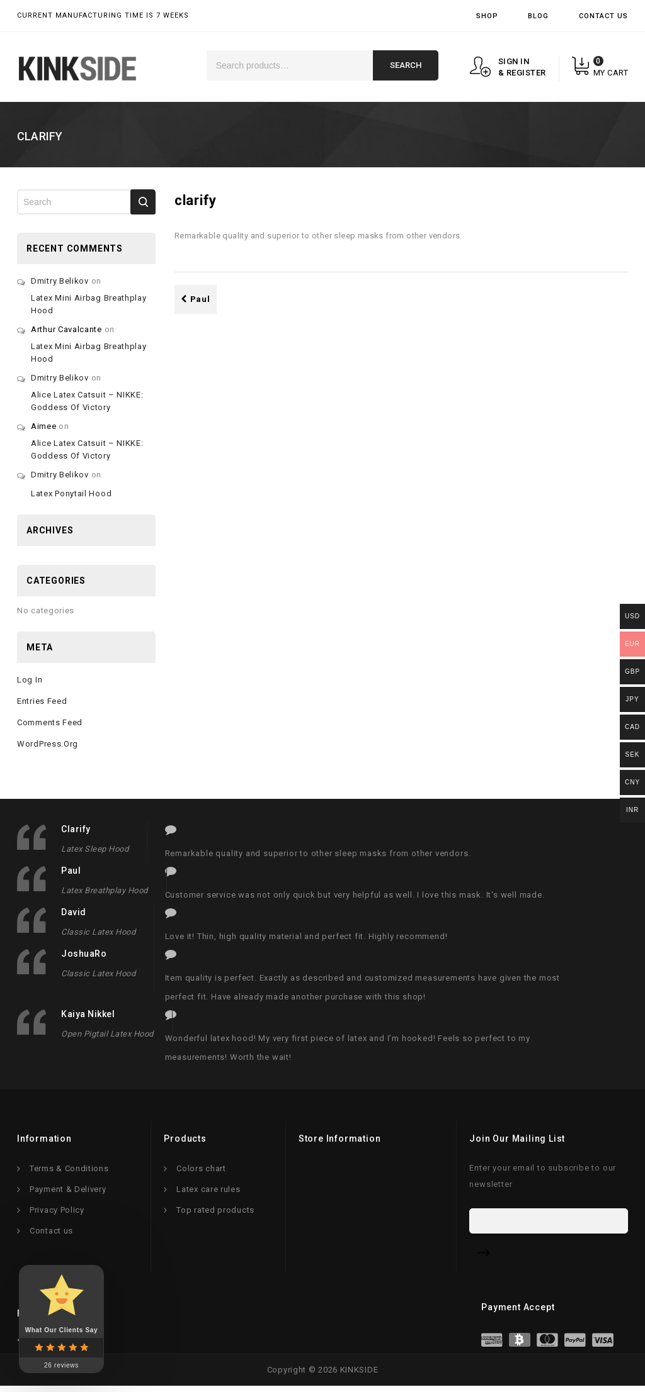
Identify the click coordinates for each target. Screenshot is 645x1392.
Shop (487, 16)
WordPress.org (47, 744)
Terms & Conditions (69, 1171)
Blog (538, 16)
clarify (76, 829)
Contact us (51, 1234)
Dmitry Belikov (60, 281)
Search (405, 65)
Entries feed (42, 701)
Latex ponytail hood (71, 493)
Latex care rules (208, 1192)
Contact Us (603, 16)
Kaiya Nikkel (88, 1014)
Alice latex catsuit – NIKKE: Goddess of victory (87, 401)
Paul (195, 299)
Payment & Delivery (68, 1192)
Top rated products (215, 1213)
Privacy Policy (57, 1213)
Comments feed (50, 722)
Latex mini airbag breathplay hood (89, 304)
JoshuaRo (83, 954)
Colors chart (200, 1171)
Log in (29, 679)
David (73, 912)
